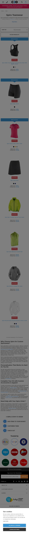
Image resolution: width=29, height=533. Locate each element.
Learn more (5, 521)
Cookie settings (14, 529)
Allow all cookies (14, 525)
